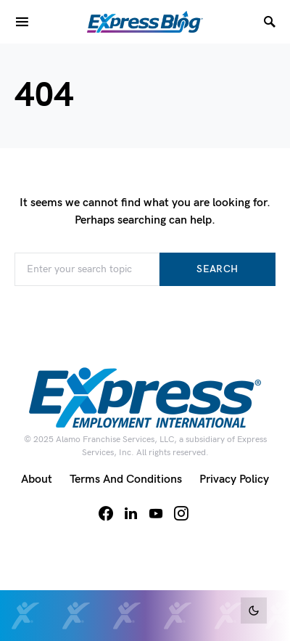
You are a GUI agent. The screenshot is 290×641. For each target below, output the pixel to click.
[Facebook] (106, 513)
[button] (254, 610)
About (36, 479)
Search (217, 269)
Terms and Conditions (126, 479)
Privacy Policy (234, 479)
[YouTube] (156, 513)
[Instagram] (181, 513)
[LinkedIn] (131, 513)
